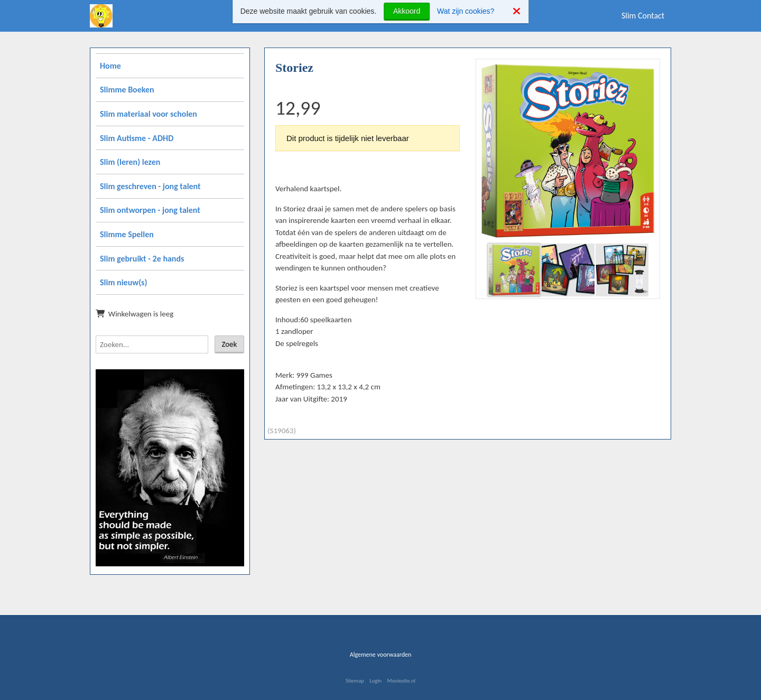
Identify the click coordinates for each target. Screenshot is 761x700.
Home (110, 66)
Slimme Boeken (127, 90)
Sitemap (355, 680)
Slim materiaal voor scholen (148, 114)
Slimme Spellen (127, 234)
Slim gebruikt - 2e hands (142, 259)
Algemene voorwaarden (381, 654)
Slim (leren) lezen (130, 162)
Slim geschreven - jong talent (150, 186)
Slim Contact (642, 16)
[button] (647, 70)
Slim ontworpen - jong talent (150, 210)
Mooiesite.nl (401, 680)
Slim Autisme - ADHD (136, 138)
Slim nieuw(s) (123, 282)
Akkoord (406, 11)
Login (375, 680)
